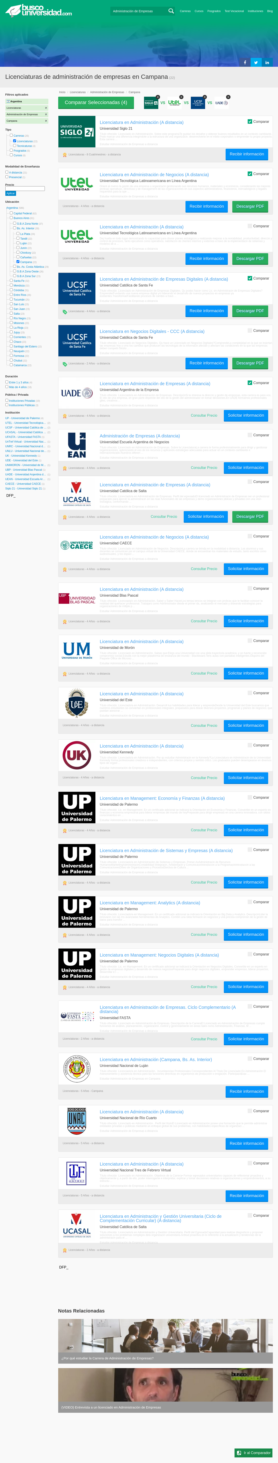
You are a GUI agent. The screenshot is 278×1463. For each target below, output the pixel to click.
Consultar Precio (204, 415)
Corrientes (20, 337)
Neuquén (19, 351)
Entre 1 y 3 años (19, 382)
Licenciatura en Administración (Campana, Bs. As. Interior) (156, 1059)
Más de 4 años (18, 387)
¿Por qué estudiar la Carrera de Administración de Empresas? (108, 1358)
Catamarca (20, 365)
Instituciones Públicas (23, 405)
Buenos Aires (21, 218)
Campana (26, 262)
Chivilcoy (25, 252)
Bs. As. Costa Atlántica (30, 266)
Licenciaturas (25, 141)
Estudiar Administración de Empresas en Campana (130, 1078)
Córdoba (19, 290)
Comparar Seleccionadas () (96, 102)
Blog (270, 11)
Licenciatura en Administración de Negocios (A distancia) (154, 174)
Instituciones (255, 11)
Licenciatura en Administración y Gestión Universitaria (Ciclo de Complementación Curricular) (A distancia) (161, 1218)
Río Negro (20, 318)
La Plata (25, 234)
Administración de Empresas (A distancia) (140, 435)
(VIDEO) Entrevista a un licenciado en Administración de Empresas (111, 1407)
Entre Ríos (20, 295)
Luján (23, 243)
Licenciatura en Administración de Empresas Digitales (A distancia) (164, 279)
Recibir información (247, 154)
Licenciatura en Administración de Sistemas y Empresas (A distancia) (166, 850)
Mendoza (19, 285)
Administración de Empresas (107, 92)
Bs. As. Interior (25, 228)
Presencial (15, 177)
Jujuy (17, 332)
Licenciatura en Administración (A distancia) (142, 122)
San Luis (19, 304)
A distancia (16, 172)
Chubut (18, 360)
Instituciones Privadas (24, 400)
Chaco (17, 341)
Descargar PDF (250, 206)
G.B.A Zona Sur (26, 276)
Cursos (199, 11)
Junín (23, 248)
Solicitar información (246, 415)
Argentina (12, 207)
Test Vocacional (234, 11)
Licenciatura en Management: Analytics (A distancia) (150, 902)
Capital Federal (23, 213)
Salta (17, 313)
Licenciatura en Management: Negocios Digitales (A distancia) (159, 955)
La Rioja (18, 327)
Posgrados (213, 11)
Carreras (185, 11)
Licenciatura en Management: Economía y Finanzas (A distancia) (162, 798)
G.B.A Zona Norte (27, 223)
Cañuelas (26, 257)
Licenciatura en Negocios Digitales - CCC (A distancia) (152, 331)
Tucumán (19, 299)
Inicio (62, 92)
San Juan (19, 309)
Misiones (19, 323)
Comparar (258, 121)
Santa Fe (19, 280)
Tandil (23, 238)
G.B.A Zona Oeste (28, 271)
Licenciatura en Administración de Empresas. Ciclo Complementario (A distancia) (168, 1009)
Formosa (19, 355)
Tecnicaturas (24, 146)
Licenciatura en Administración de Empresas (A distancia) (155, 383)
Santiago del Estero (25, 346)
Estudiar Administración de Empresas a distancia (129, 144)
